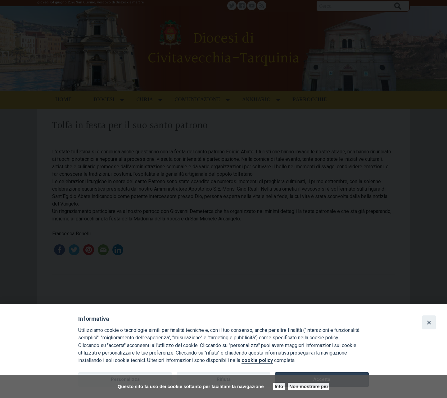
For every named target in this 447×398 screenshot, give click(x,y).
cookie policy (257, 360)
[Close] (429, 322)
